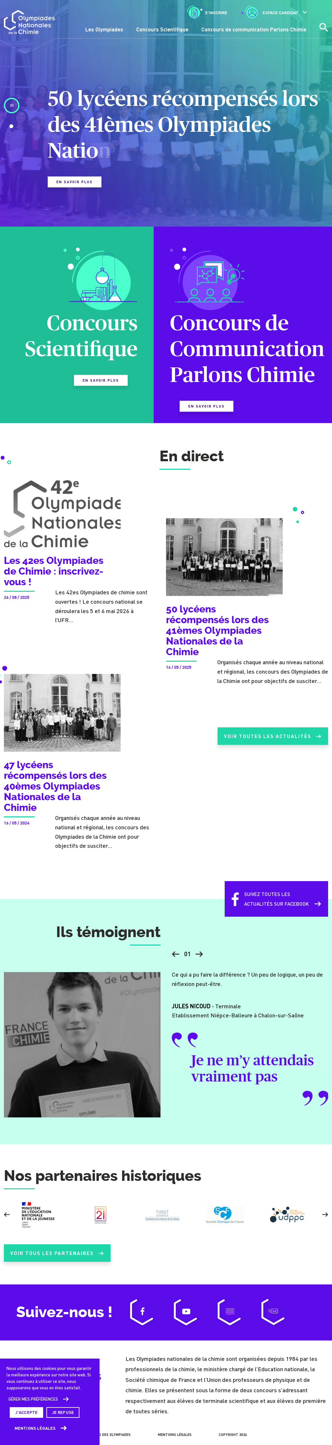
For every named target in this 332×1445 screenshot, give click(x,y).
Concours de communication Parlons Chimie (253, 29)
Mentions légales (35, 1428)
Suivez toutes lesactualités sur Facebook (266, 905)
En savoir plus (74, 182)
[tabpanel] (166, 142)
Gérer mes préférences (33, 1399)
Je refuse (63, 1412)
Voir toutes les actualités (270, 742)
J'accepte (26, 1412)
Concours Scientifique (162, 29)
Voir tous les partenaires (57, 1259)
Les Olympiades (104, 29)
